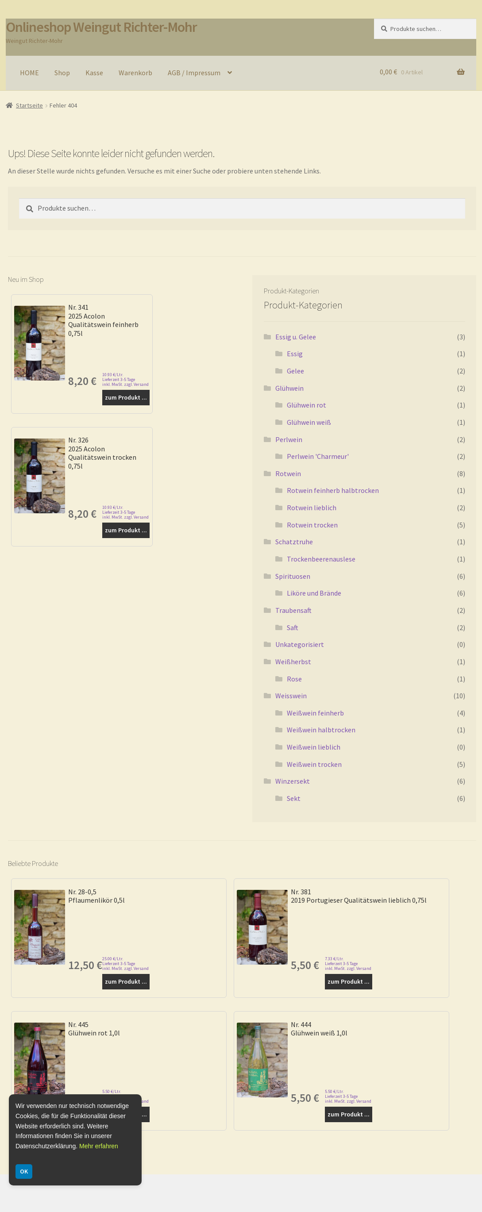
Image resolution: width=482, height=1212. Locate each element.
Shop (62, 72)
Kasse (94, 72)
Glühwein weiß (309, 422)
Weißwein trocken (314, 764)
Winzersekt (292, 781)
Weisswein (291, 695)
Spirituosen (292, 576)
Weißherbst (293, 661)
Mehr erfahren (98, 1146)
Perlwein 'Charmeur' (318, 456)
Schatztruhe (294, 541)
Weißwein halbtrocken (321, 729)
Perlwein (288, 439)
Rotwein (288, 473)
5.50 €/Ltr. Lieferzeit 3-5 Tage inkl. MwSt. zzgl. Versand (348, 1096)
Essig (295, 353)
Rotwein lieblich (311, 507)
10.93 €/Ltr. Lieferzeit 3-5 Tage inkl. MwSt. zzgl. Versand (125, 379)
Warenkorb (135, 72)
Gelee (295, 370)
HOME (29, 72)
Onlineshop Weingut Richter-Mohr (101, 27)
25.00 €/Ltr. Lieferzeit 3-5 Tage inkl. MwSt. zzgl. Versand (125, 963)
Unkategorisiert (299, 644)
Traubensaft (293, 610)
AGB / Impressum (194, 72)
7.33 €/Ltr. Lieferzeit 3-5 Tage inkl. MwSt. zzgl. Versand (348, 963)
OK (24, 1171)
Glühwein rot (306, 404)
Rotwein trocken (312, 524)
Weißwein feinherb (315, 712)
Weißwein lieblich (313, 747)
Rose (294, 678)
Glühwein (289, 388)
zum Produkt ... (126, 397)
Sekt (294, 798)
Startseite (29, 105)
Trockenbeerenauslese (321, 558)
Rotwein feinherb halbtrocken (333, 490)
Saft (292, 627)
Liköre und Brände (314, 593)
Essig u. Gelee (295, 336)
